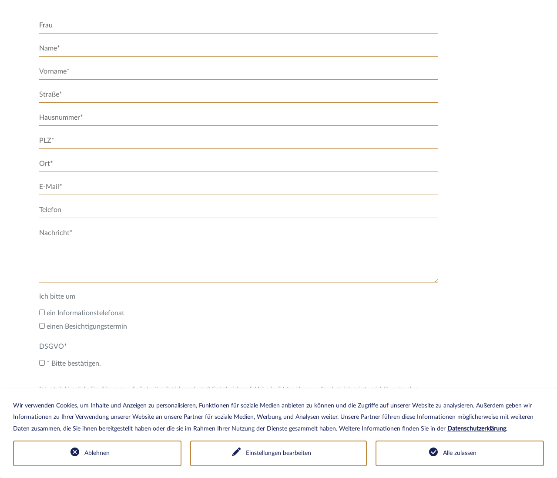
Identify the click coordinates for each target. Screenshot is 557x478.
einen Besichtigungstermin (83, 326)
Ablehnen (97, 453)
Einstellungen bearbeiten (278, 453)
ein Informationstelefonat (81, 313)
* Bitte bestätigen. (70, 363)
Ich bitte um (57, 296)
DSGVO (53, 346)
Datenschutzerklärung (476, 429)
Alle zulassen (459, 453)
